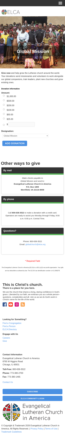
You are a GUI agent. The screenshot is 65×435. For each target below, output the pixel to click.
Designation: (7, 131)
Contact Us (8, 382)
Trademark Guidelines (11, 432)
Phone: (6, 373)
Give (5, 341)
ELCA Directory (10, 329)
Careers (6, 338)
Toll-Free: (7, 369)
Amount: (5, 93)
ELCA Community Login (32, 398)
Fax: (5, 377)
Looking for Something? (15, 319)
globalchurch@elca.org (36, 244)
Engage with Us (10, 334)
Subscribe (32, 392)
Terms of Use (51, 429)
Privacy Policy (36, 429)
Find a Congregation (12, 323)
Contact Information (12, 354)
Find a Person (9, 326)
